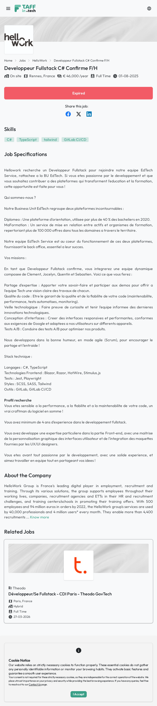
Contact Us (35, 684)
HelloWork (39, 60)
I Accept (78, 694)
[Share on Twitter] (78, 114)
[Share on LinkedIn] (89, 114)
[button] (149, 8)
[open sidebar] (8, 8)
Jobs (22, 60)
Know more (39, 517)
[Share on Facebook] (68, 114)
